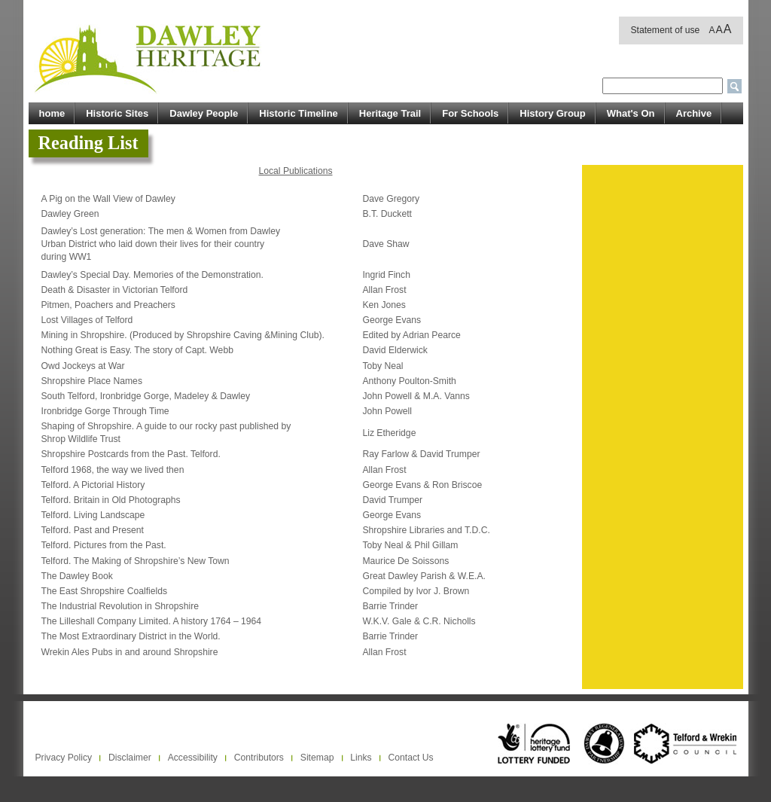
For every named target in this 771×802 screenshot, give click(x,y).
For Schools (470, 113)
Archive (694, 113)
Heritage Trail (390, 113)
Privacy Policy (64, 757)
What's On (631, 113)
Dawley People (203, 113)
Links (360, 757)
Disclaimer (129, 757)
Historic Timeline (298, 113)
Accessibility (193, 757)
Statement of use (664, 30)
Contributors (259, 757)
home (52, 113)
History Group (552, 113)
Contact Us (411, 757)
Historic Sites (117, 113)
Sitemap (317, 757)
